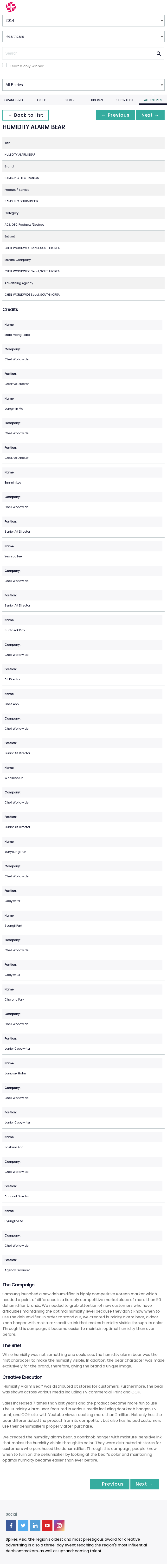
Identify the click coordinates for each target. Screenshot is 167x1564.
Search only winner (27, 66)
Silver (70, 100)
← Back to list (26, 115)
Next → (150, 115)
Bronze (97, 100)
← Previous (114, 115)
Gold (41, 100)
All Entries (153, 100)
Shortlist (125, 100)
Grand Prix (13, 100)
